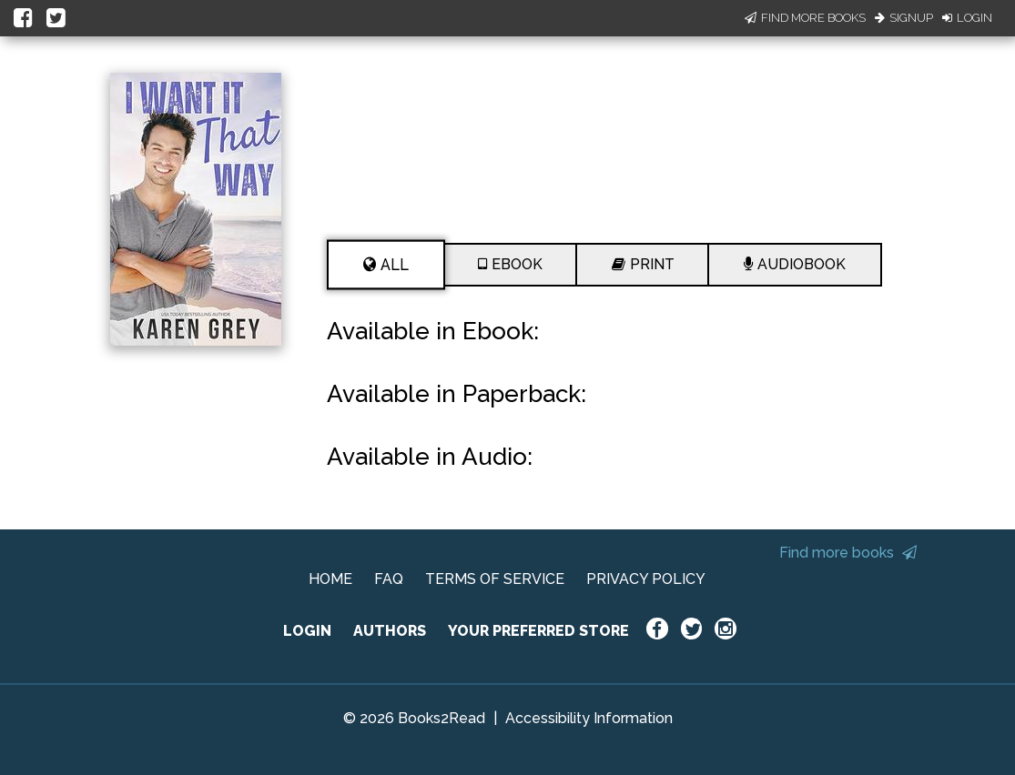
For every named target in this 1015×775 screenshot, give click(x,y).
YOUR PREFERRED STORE (538, 630)
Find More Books (805, 18)
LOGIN (307, 630)
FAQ (388, 579)
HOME (330, 579)
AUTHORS (389, 630)
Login (967, 18)
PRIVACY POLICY (645, 579)
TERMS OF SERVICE (494, 579)
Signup (904, 18)
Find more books (848, 552)
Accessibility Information (589, 718)
